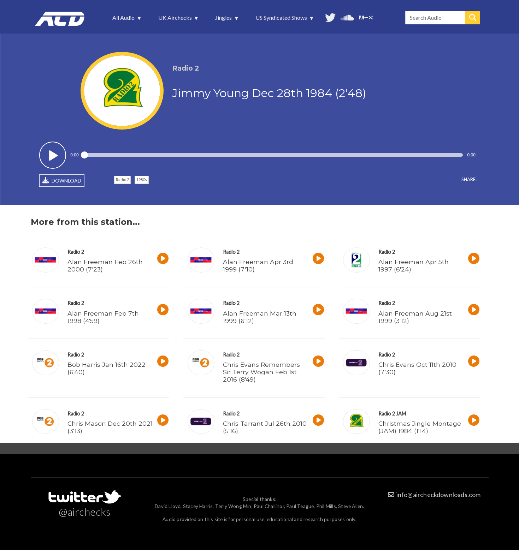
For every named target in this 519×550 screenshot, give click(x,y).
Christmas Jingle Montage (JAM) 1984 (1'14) (419, 427)
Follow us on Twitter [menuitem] (330, 17)
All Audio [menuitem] (124, 19)
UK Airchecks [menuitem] (176, 19)
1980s (141, 179)
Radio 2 (122, 179)
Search (472, 17)
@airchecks (85, 511)
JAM (401, 414)
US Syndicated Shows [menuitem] (282, 19)
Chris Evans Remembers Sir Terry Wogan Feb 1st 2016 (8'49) (261, 372)
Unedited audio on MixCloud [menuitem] (366, 17)
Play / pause (53, 155)
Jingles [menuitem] (224, 19)
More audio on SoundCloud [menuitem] (347, 17)
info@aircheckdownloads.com (438, 494)
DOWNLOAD (61, 180)
